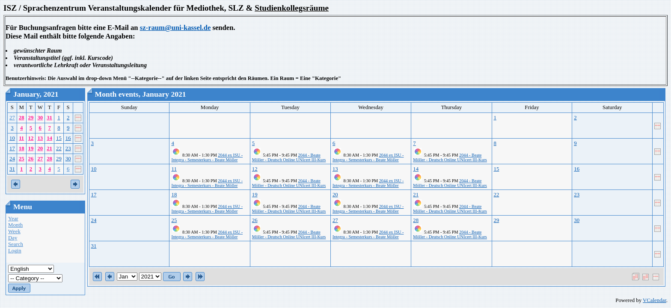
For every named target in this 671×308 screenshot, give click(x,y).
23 (68, 148)
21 (49, 148)
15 (59, 138)
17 (12, 148)
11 (21, 138)
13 (40, 138)
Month (15, 225)
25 (21, 159)
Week (14, 231)
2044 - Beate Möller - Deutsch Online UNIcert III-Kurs (289, 157)
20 (40, 148)
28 (21, 118)
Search (15, 244)
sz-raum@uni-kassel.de (175, 28)
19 (31, 148)
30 (40, 118)
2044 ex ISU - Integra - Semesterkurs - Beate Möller (207, 157)
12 (31, 138)
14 (49, 138)
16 (68, 138)
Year (13, 219)
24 (12, 159)
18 (21, 148)
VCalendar (654, 300)
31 (49, 118)
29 (31, 118)
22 (59, 148)
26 (31, 159)
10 (12, 138)
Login (14, 251)
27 (12, 118)
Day (12, 238)
